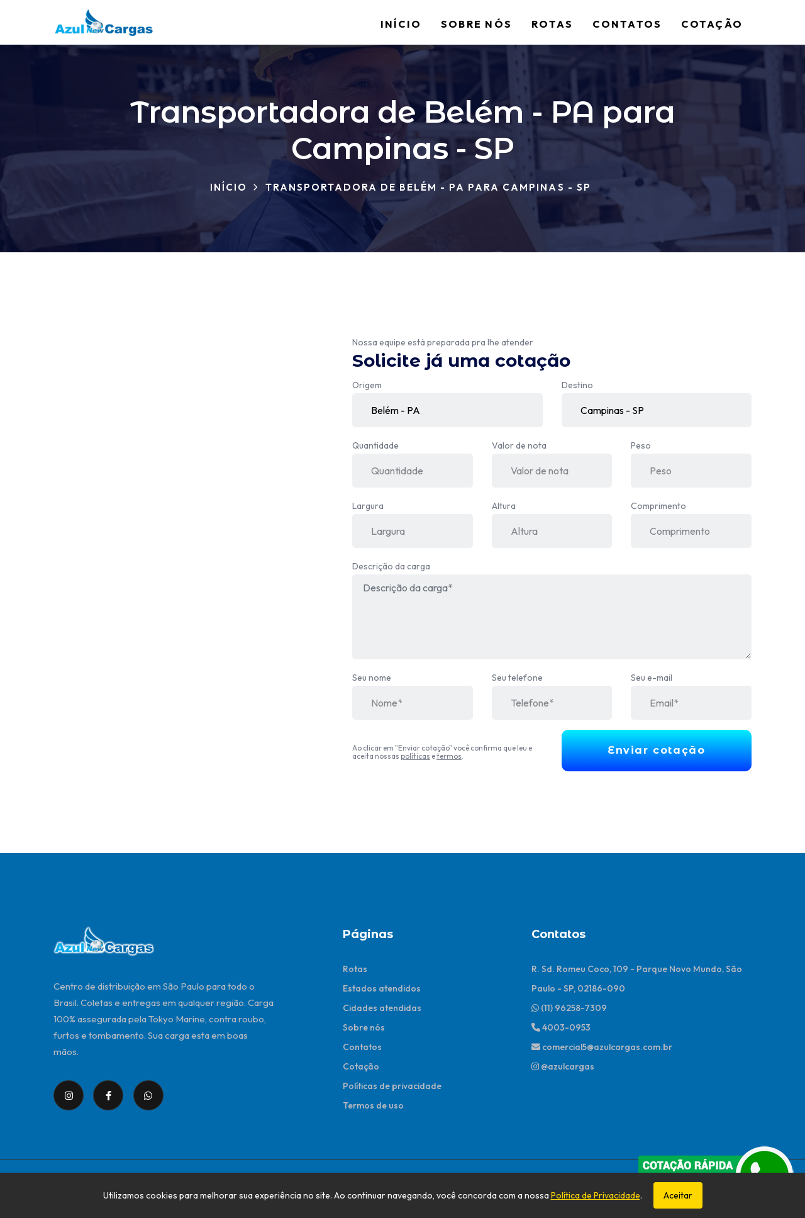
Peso (641, 445)
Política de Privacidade (595, 1195)
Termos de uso (373, 1105)
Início (400, 24)
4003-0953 (561, 1027)
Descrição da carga (391, 566)
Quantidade (375, 445)
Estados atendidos (382, 988)
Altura (504, 505)
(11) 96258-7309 (569, 1008)
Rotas (552, 24)
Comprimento (658, 505)
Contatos (627, 24)
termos (449, 756)
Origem (367, 385)
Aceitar (677, 1195)
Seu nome (371, 677)
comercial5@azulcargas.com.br (601, 1047)
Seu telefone (517, 677)
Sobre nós (476, 24)
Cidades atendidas (382, 1008)
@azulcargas (562, 1066)
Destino (577, 385)
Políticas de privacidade (392, 1086)
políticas (415, 756)
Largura (368, 505)
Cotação (712, 24)
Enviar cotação (656, 750)
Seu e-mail (651, 677)
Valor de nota (519, 445)
